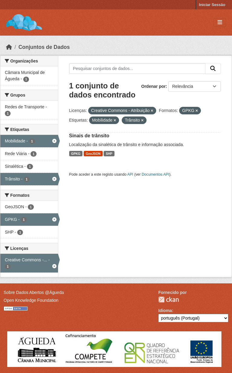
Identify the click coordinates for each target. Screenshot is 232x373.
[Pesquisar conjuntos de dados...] (137, 68)
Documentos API (155, 174)
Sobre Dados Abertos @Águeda (34, 292)
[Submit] (213, 68)
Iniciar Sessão (212, 4)
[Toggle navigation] (220, 22)
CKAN (168, 299)
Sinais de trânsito (89, 135)
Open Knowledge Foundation (31, 300)
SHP (109, 153)
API (130, 174)
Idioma (165, 310)
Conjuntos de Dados (44, 47)
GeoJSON (93, 153)
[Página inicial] (9, 47)
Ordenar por (153, 86)
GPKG (75, 153)
